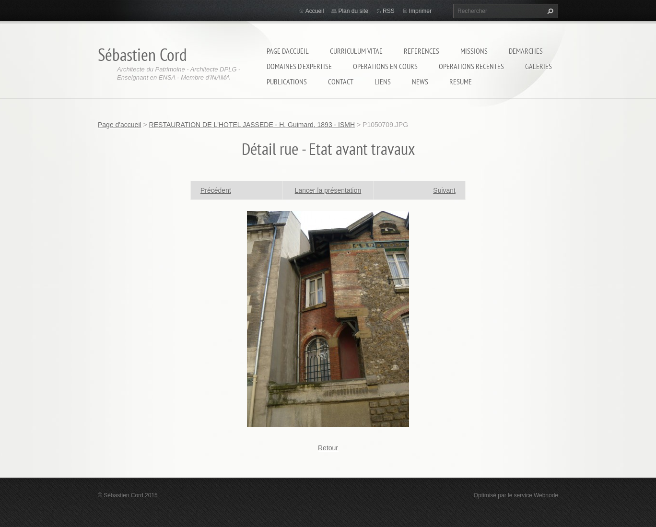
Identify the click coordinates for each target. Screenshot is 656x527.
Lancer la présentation (328, 190)
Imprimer (420, 11)
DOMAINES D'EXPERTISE (299, 66)
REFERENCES (421, 51)
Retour (328, 448)
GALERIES (538, 66)
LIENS (383, 81)
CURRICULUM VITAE (356, 51)
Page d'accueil (288, 51)
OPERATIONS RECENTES (471, 66)
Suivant (444, 190)
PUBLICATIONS (287, 81)
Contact (340, 81)
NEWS (420, 81)
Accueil (314, 11)
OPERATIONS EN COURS (385, 66)
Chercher (549, 11)
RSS (389, 11)
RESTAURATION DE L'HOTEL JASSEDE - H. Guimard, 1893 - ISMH (252, 125)
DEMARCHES (526, 51)
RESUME (460, 81)
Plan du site (353, 11)
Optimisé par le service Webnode (516, 495)
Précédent (215, 190)
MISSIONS (474, 51)
